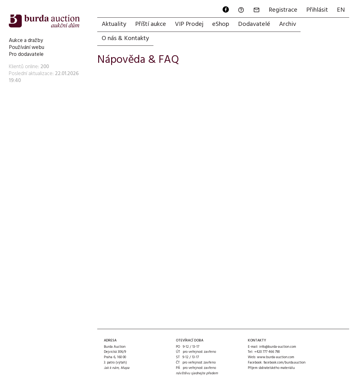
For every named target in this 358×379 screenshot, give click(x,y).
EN (341, 10)
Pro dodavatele (26, 54)
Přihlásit (317, 10)
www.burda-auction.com (275, 357)
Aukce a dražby (26, 40)
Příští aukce (150, 24)
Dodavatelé (254, 24)
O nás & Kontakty (125, 38)
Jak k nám (111, 368)
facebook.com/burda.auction (285, 362)
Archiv (287, 24)
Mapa (125, 368)
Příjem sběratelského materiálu (271, 368)
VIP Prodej (189, 24)
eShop (220, 24)
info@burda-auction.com (277, 347)
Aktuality (114, 24)
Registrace (283, 10)
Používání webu (26, 47)
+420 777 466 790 (267, 352)
